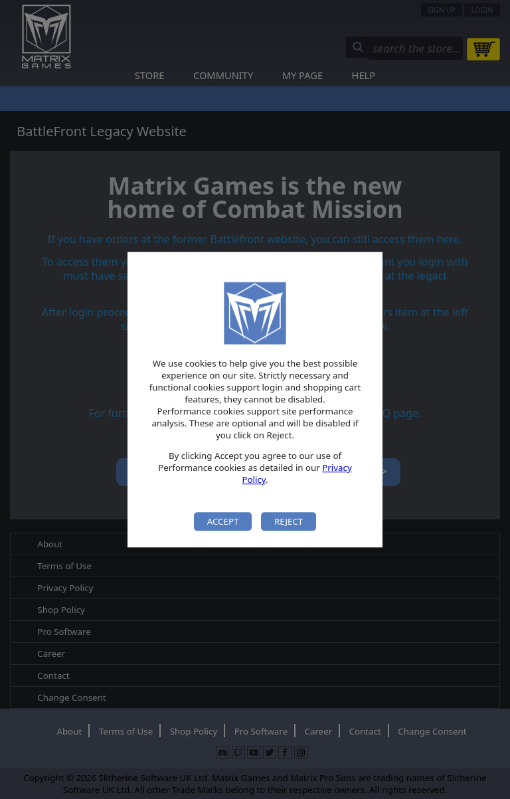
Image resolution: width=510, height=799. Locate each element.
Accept (223, 521)
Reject (288, 521)
